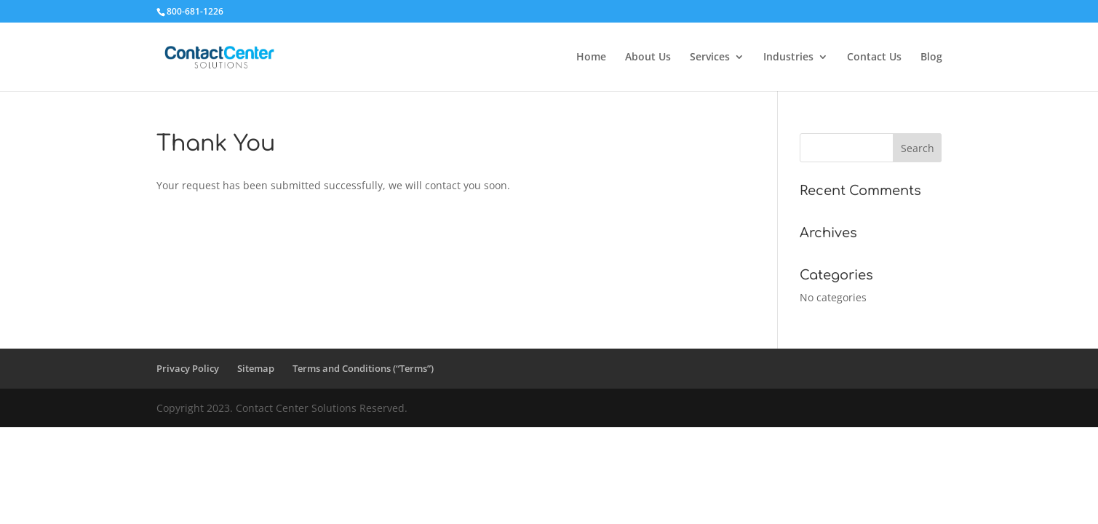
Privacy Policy (187, 368)
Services (710, 57)
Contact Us (874, 57)
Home (591, 57)
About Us (648, 57)
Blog (931, 57)
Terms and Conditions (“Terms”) (363, 368)
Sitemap (255, 368)
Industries (788, 57)
